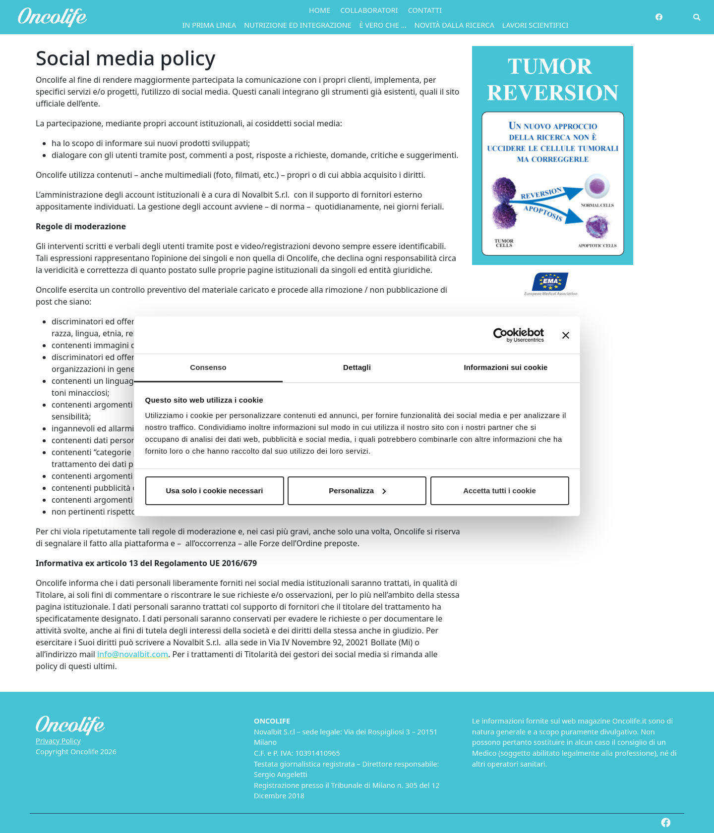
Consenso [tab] (208, 367)
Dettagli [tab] (357, 367)
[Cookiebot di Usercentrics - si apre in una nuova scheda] (500, 335)
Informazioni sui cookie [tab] (506, 367)
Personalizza (357, 490)
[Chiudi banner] (565, 335)
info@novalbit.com (132, 654)
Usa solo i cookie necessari (214, 490)
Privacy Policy (58, 740)
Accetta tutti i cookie (499, 490)
